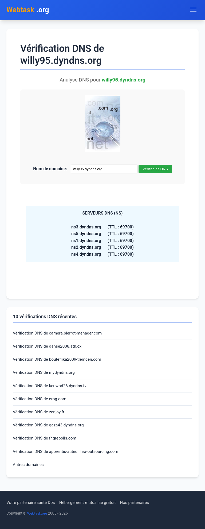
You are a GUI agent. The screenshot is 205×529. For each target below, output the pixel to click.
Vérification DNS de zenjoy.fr (39, 414)
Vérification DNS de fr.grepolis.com (46, 441)
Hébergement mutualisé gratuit (90, 502)
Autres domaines (29, 469)
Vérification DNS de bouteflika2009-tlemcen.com (59, 360)
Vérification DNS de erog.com (41, 401)
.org (28, 10)
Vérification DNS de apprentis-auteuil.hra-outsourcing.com (68, 455)
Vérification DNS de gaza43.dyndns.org (50, 428)
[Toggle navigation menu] (193, 10)
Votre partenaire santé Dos (31, 502)
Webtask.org (37, 513)
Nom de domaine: (50, 169)
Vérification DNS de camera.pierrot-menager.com (59, 333)
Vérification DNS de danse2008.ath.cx (48, 347)
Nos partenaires (139, 502)
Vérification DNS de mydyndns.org (45, 374)
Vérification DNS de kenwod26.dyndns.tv (51, 387)
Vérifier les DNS (155, 170)
